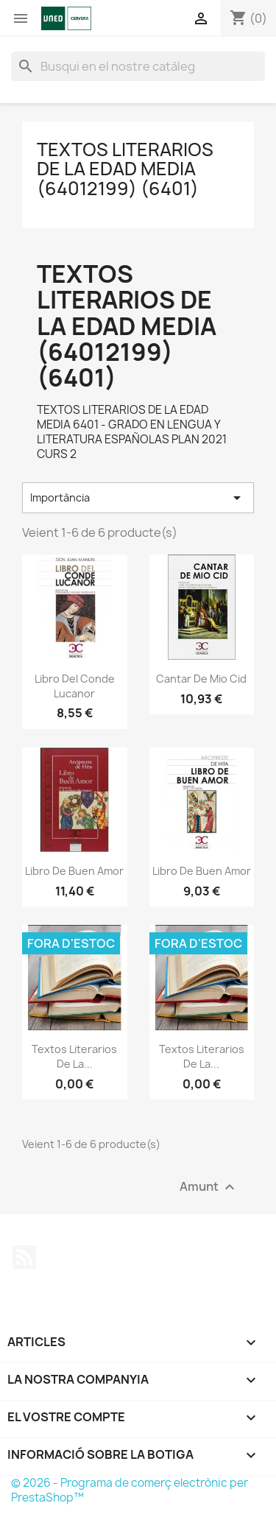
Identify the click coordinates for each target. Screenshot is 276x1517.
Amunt (209, 1187)
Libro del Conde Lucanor (75, 686)
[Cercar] (138, 66)
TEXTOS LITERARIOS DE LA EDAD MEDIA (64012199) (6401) (125, 169)
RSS (24, 1257)
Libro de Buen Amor (74, 871)
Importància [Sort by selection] (138, 498)
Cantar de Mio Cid (201, 679)
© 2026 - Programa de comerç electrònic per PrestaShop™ (129, 1490)
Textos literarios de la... (74, 1056)
